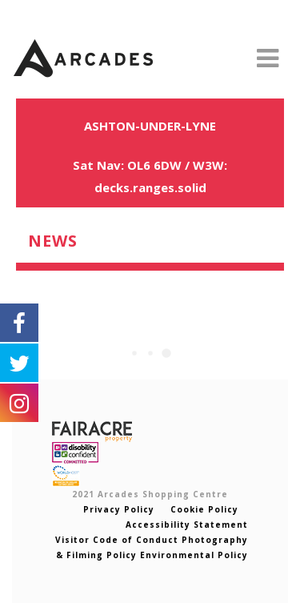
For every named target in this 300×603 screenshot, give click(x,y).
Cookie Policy (202, 509)
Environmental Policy (194, 555)
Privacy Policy (118, 509)
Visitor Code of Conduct (116, 539)
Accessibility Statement (187, 524)
